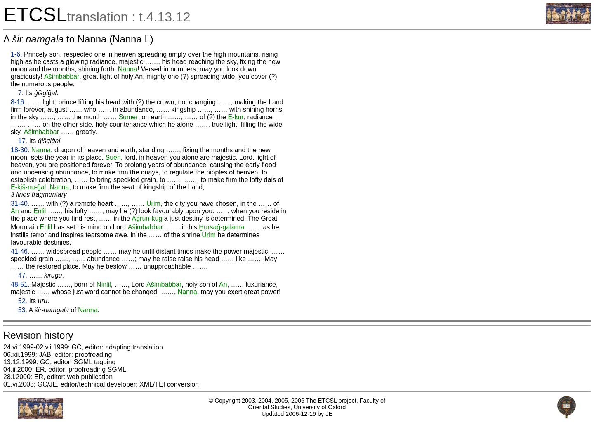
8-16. (18, 102)
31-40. (20, 203)
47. (22, 275)
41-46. (20, 251)
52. (22, 300)
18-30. (20, 149)
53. (22, 310)
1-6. (16, 54)
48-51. (20, 284)
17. (22, 140)
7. (21, 93)
